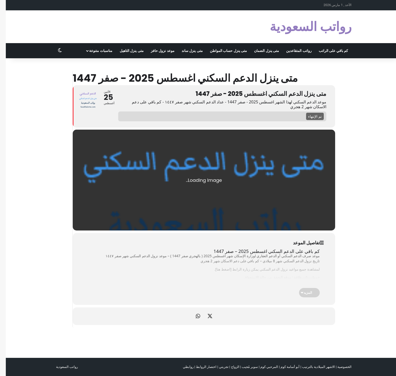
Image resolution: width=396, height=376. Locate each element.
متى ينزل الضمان (260, 51)
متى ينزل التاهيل (126, 51)
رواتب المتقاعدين (293, 51)
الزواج (229, 367)
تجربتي (218, 367)
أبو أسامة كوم (284, 367)
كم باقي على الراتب (327, 51)
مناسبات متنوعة (94, 51)
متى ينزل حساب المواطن (222, 51)
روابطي (182, 367)
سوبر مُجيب (244, 367)
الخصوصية (339, 367)
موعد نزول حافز (157, 51)
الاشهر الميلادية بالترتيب (312, 367)
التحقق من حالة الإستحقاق (257, 277)
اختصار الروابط (200, 367)
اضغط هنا (218, 269)
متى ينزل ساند (186, 51)
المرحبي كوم (263, 367)
